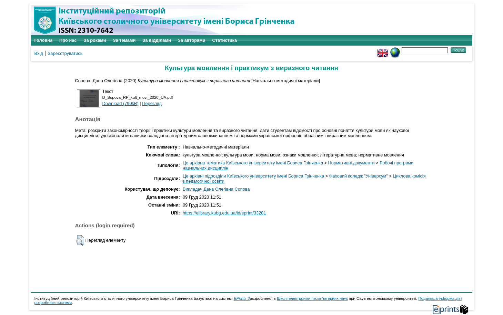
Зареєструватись (65, 53)
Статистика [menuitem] (224, 40)
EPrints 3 (242, 298)
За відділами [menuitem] (156, 40)
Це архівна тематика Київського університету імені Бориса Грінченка (253, 162)
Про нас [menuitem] (68, 40)
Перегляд (152, 103)
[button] (80, 240)
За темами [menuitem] (124, 40)
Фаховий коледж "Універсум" (358, 176)
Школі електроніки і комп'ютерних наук (312, 298)
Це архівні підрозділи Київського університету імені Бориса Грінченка (253, 176)
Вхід (38, 53)
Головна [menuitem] (43, 40)
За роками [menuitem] (94, 40)
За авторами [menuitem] (191, 40)
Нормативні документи (351, 162)
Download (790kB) (120, 103)
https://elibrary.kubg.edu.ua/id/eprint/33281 (224, 213)
